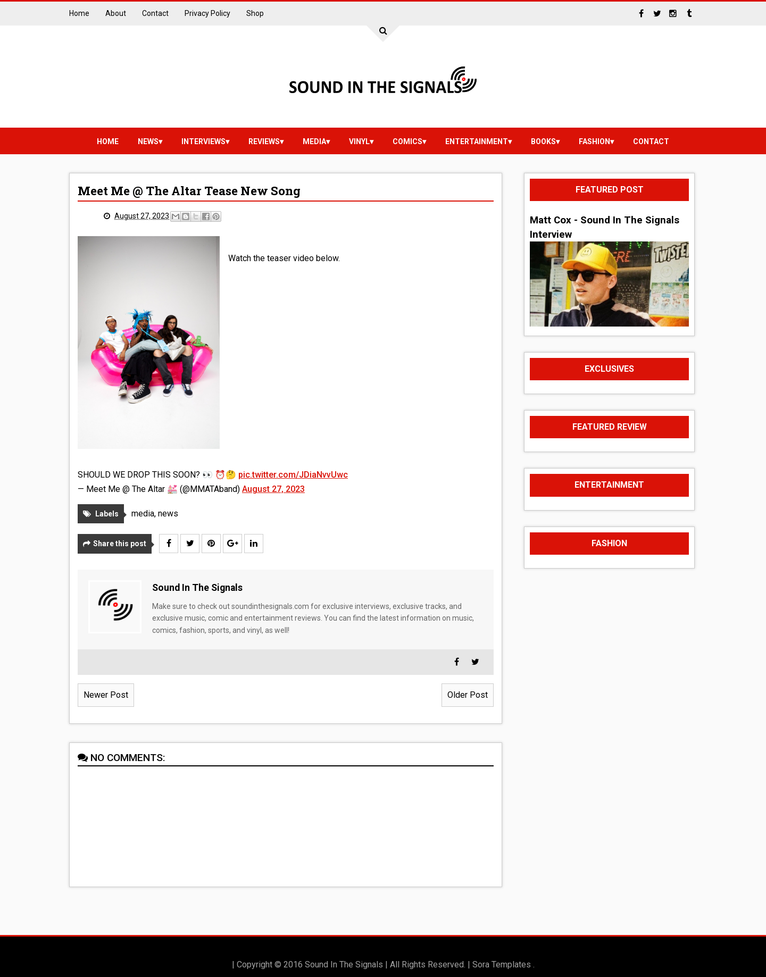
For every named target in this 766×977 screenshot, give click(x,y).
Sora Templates (501, 964)
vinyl (359, 141)
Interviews (203, 141)
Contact (155, 13)
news (148, 141)
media (314, 141)
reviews (264, 141)
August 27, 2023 (273, 489)
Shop (255, 13)
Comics (407, 141)
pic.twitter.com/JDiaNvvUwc (293, 475)
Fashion (594, 141)
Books (543, 141)
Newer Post (106, 695)
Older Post (467, 695)
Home (79, 13)
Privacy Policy (207, 13)
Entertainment (476, 141)
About (115, 13)
